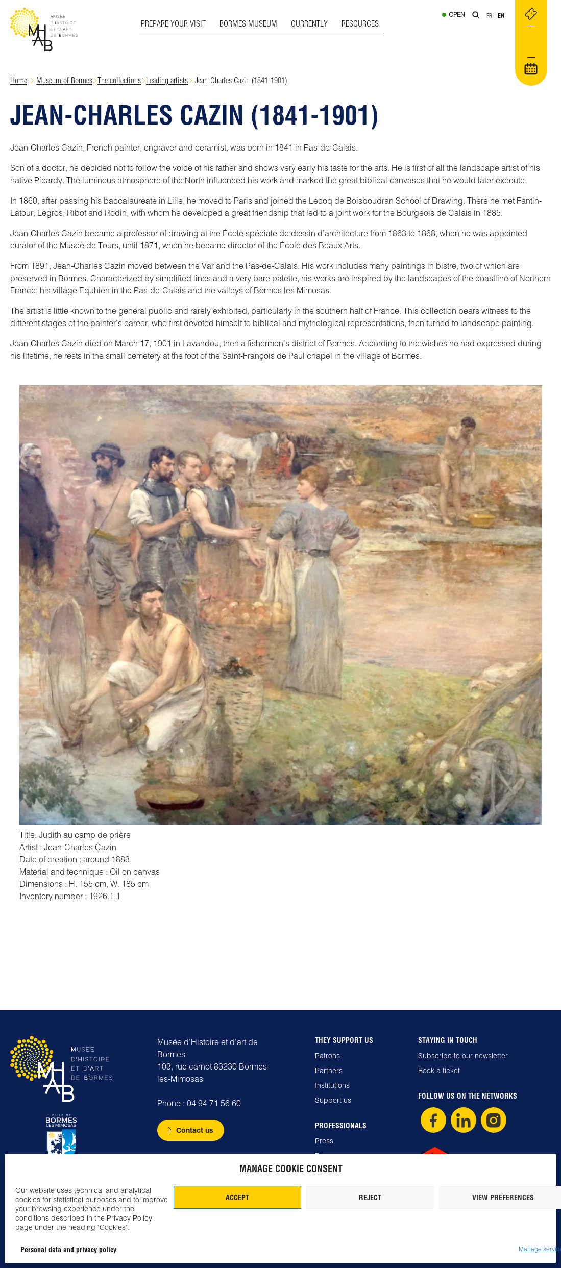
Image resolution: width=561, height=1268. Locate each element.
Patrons (327, 1055)
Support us (333, 1100)
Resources (360, 23)
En (501, 15)
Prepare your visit (173, 23)
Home (18, 80)
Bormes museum (248, 23)
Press (324, 1141)
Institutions (332, 1085)
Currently (309, 23)
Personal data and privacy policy (68, 1249)
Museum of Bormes (64, 80)
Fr (489, 15)
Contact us (194, 1130)
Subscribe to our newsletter (463, 1055)
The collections (119, 80)
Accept (237, 1197)
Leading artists (167, 80)
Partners (329, 1070)
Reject (370, 1197)
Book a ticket (439, 1070)
